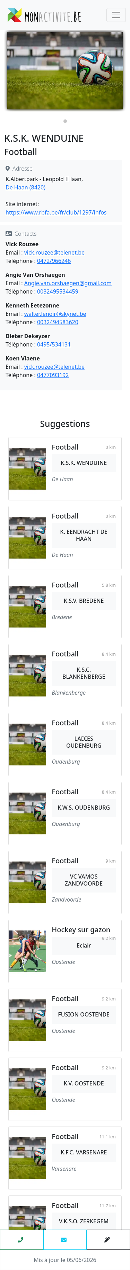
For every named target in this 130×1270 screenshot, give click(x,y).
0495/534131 (54, 344)
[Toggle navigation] (116, 15)
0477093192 (53, 375)
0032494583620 (57, 322)
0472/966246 (54, 261)
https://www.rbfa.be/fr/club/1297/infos (56, 212)
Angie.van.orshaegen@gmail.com (68, 283)
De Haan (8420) (25, 187)
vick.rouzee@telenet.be (54, 252)
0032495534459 (57, 291)
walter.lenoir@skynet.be (55, 314)
